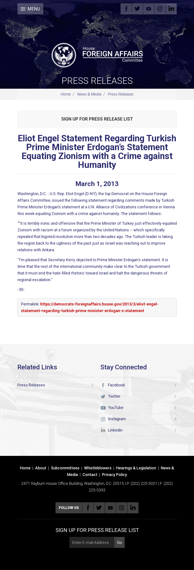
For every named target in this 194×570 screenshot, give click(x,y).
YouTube (148, 8)
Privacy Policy (114, 474)
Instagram (159, 8)
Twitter (137, 8)
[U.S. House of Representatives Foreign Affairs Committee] (97, 54)
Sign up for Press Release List (97, 119)
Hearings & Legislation (136, 468)
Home (66, 94)
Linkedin (171, 8)
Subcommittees (65, 468)
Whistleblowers (97, 468)
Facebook (126, 8)
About (40, 468)
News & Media (89, 94)
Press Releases (97, 81)
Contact (90, 474)
